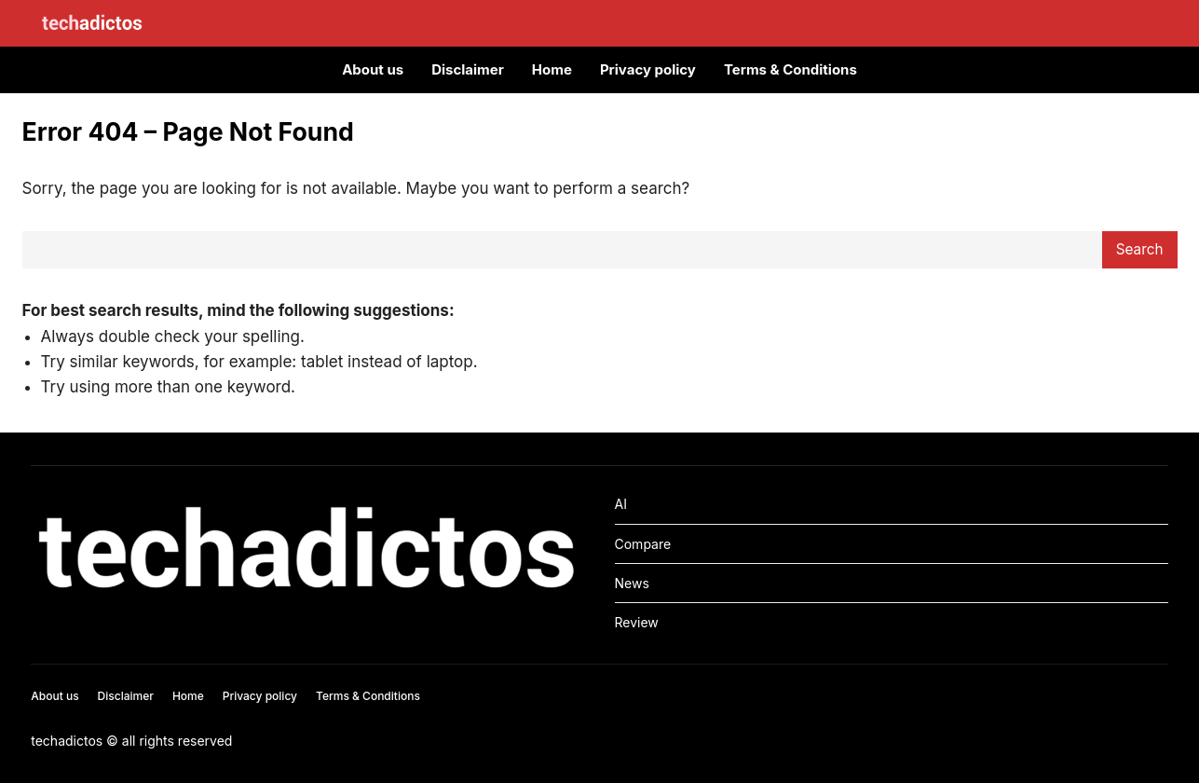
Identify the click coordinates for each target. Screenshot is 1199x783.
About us (372, 69)
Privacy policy (648, 69)
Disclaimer (467, 69)
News (632, 583)
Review (637, 622)
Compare (643, 544)
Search (1140, 249)
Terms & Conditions (790, 69)
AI (621, 504)
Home (552, 69)
